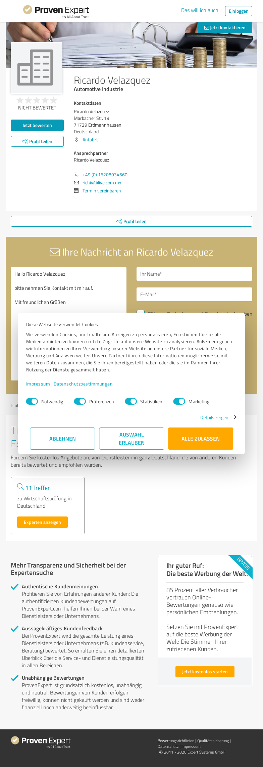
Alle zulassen (200, 438)
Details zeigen (210, 417)
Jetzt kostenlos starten (205, 671)
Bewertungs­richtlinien (176, 740)
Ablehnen (62, 438)
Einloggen (239, 11)
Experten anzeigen (42, 522)
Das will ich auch (199, 10)
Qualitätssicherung (213, 740)
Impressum (42, 383)
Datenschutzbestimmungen (87, 383)
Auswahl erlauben (132, 438)
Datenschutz (168, 746)
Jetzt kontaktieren (225, 27)
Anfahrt (90, 139)
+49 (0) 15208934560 (105, 174)
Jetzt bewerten (37, 125)
